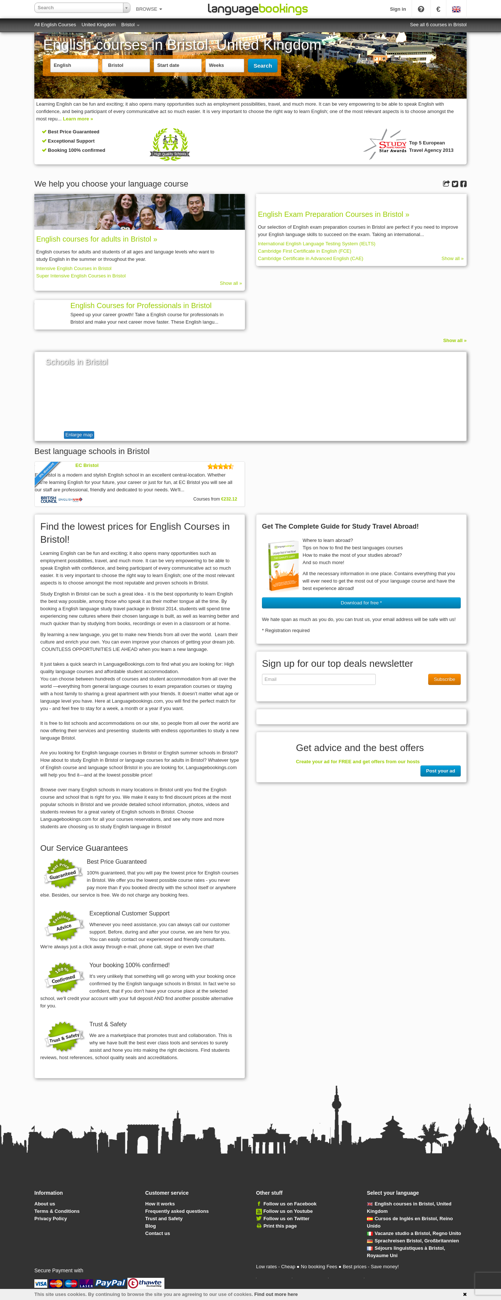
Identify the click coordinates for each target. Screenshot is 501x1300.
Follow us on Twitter (286, 1218)
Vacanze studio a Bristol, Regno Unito (414, 1233)
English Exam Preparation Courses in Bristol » (333, 214)
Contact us (157, 1233)
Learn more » (78, 119)
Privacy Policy (50, 1218)
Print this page (280, 1226)
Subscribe (444, 679)
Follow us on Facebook (290, 1204)
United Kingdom (99, 24)
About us (44, 1204)
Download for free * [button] (361, 602)
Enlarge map (79, 434)
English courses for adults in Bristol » (96, 239)
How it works (160, 1204)
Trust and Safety (164, 1218)
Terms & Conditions (57, 1211)
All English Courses (55, 24)
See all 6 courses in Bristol (438, 24)
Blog (150, 1226)
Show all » (231, 283)
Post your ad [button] (440, 771)
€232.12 (229, 499)
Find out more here (276, 1294)
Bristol (130, 24)
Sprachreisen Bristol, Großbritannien (413, 1240)
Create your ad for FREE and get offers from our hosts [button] (358, 761)
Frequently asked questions (177, 1211)
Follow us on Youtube (288, 1211)
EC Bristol (87, 465)
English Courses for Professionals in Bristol (140, 305)
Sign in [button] (398, 9)
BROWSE (149, 9)
